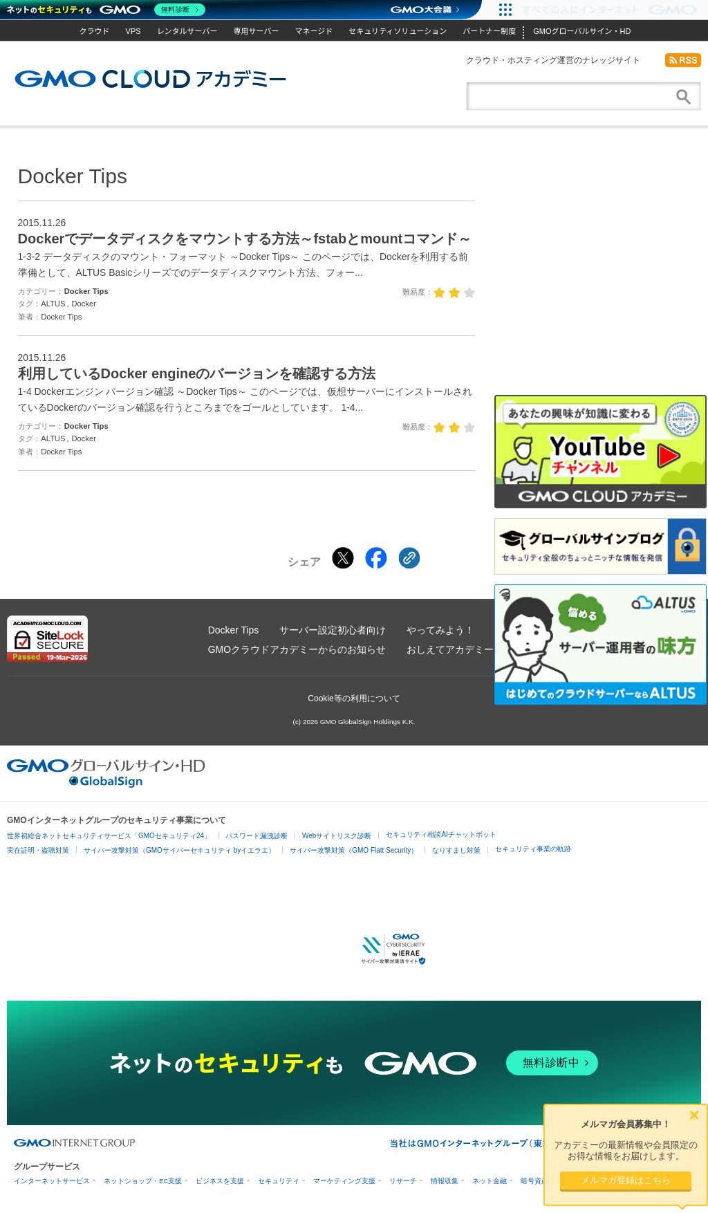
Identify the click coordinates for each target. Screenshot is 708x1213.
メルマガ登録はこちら (626, 1180)
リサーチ (403, 1181)
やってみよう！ (440, 630)
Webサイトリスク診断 (336, 836)
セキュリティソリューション (397, 31)
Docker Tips (86, 291)
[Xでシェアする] (343, 558)
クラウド (95, 31)
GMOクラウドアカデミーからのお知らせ (297, 649)
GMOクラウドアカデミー (150, 78)
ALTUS (53, 303)
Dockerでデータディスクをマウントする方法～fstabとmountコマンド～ (245, 238)
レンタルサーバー (187, 31)
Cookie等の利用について (354, 698)
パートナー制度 (489, 31)
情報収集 (444, 1181)
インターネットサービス (52, 1181)
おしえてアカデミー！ (455, 649)
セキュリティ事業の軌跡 (533, 849)
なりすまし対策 (456, 850)
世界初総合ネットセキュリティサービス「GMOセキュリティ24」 (109, 836)
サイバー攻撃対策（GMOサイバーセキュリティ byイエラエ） (179, 850)
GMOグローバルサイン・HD (582, 31)
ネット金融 (489, 1181)
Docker (84, 303)
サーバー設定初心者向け (332, 630)
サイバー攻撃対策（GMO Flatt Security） (354, 850)
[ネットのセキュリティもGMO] (106, 9)
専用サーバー (256, 31)
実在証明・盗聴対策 (38, 850)
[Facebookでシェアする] (376, 558)
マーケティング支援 (344, 1181)
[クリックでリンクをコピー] (409, 558)
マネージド (314, 31)
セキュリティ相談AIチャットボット (441, 834)
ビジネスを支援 (220, 1181)
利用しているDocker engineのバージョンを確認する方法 (197, 373)
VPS (133, 31)
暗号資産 (534, 1181)
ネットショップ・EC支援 (143, 1181)
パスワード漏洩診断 (256, 836)
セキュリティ (278, 1181)
